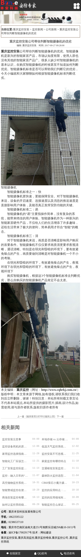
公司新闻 (51, 29)
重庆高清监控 (26, 536)
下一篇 (60, 416)
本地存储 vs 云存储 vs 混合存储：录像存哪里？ (55, 439)
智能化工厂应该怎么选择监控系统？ (15, 460)
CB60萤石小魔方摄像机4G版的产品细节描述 (55, 482)
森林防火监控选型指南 (55, 475)
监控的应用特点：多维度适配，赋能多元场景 (55, 489)
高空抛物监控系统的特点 (15, 482)
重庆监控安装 (21, 29)
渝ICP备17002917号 (20, 531)
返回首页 (31, 416)
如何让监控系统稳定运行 (15, 503)
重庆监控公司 (60, 536)
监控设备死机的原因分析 (15, 446)
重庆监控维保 (43, 536)
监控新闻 (37, 29)
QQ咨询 (40, 553)
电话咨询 (67, 553)
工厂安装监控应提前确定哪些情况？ (15, 468)
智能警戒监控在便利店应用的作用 (15, 489)
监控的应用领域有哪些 (55, 496)
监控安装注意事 (11, 439)
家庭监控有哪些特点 (53, 460)
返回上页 (49, 416)
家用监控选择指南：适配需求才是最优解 (15, 453)
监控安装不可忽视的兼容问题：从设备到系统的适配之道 (55, 453)
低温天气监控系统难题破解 (55, 446)
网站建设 (45, 531)
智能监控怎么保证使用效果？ (55, 503)
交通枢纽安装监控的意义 (55, 468)
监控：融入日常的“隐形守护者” (15, 475)
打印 (40, 416)
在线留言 (13, 553)
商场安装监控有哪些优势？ (15, 496)
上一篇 (20, 416)
